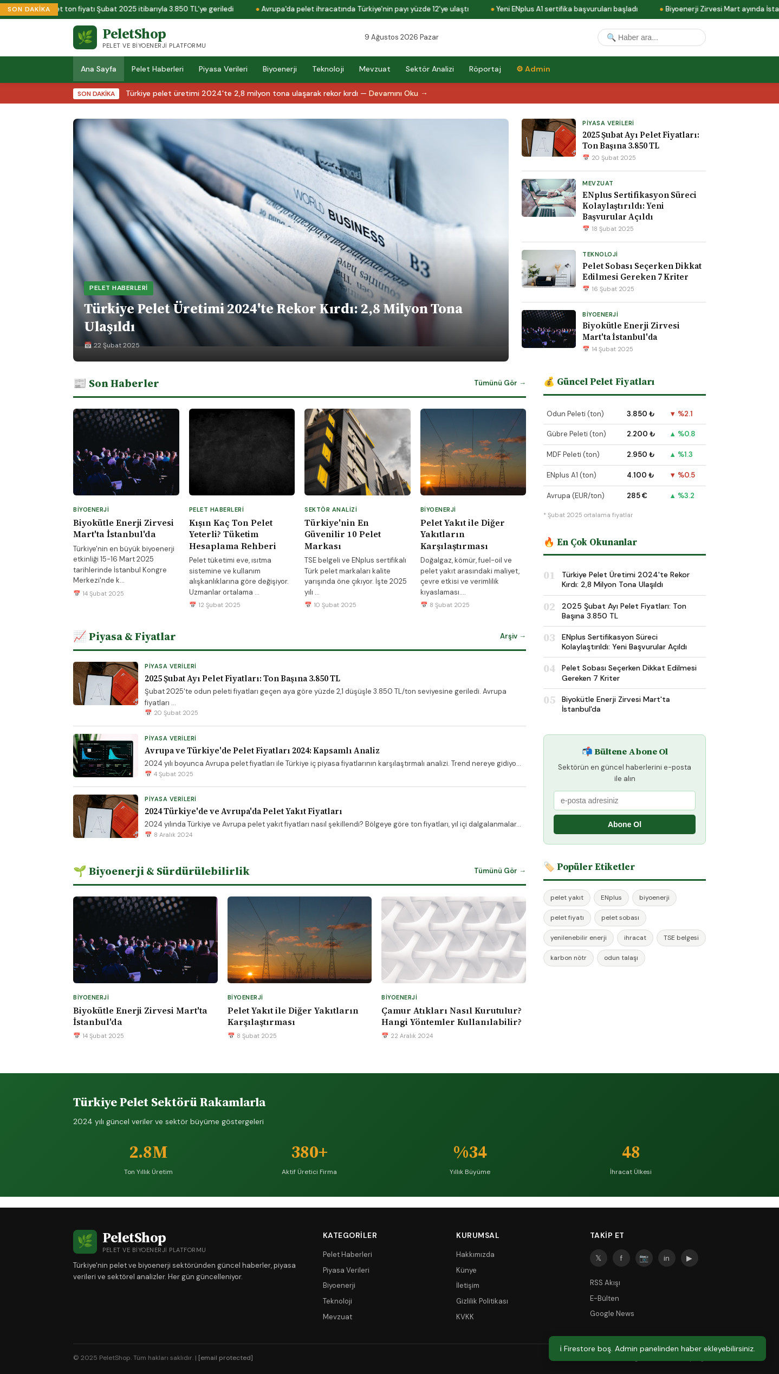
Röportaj (485, 69)
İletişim (467, 1285)
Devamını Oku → (398, 93)
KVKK (465, 1316)
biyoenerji (654, 897)
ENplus (611, 897)
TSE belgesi (681, 937)
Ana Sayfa (98, 69)
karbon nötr (568, 957)
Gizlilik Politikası (482, 1301)
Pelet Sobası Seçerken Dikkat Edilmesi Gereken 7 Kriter (642, 271)
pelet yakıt (566, 897)
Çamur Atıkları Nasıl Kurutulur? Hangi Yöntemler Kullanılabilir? (451, 1016)
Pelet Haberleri (158, 69)
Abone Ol (624, 824)
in (667, 1258)
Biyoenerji (280, 69)
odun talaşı (621, 957)
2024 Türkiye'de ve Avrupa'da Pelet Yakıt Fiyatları (243, 811)
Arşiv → (513, 636)
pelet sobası (620, 917)
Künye (466, 1270)
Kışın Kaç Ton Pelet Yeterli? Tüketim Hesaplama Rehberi (232, 534)
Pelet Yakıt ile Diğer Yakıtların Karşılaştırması (462, 534)
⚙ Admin (533, 69)
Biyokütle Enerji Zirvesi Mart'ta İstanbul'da (631, 331)
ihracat (635, 937)
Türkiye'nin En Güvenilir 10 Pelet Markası (342, 534)
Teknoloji (328, 69)
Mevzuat (375, 69)
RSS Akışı (605, 1282)
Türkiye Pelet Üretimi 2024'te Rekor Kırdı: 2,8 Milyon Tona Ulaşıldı (626, 579)
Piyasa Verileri (223, 69)
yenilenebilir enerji (578, 937)
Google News (612, 1313)
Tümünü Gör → (500, 383)
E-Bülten (604, 1298)
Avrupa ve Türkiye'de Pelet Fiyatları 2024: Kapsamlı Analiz (262, 750)
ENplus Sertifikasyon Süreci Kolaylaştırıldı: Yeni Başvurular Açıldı (639, 206)
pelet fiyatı (567, 917)
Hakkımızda (475, 1254)
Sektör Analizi (430, 69)
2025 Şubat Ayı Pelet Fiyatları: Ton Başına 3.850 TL (640, 140)
